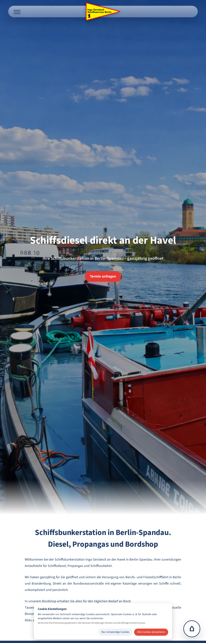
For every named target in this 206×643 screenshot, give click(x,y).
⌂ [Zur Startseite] (192, 629)
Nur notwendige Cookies (115, 632)
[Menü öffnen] (17, 11)
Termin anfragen (103, 276)
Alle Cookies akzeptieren (151, 632)
